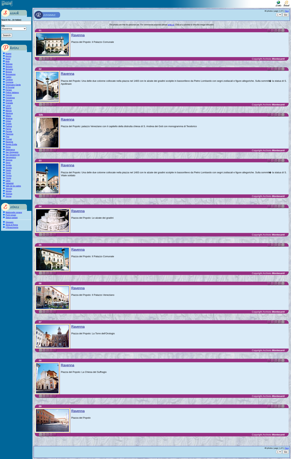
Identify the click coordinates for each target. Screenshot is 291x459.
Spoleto (9, 168)
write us (171, 25)
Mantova (9, 113)
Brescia (9, 72)
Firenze (9, 95)
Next (287, 11)
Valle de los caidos (13, 186)
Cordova (9, 80)
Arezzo (8, 56)
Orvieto (9, 124)
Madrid (8, 108)
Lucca (8, 106)
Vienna (8, 196)
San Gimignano (12, 152)
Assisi (8, 59)
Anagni (8, 54)
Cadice (8, 77)
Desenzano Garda (13, 85)
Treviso (9, 176)
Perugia (9, 131)
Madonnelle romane (14, 212)
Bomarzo (9, 69)
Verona (9, 191)
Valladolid (10, 183)
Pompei (9, 139)
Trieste (8, 178)
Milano (8, 116)
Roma (8, 147)
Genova (9, 100)
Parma (8, 129)
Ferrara (9, 90)
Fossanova (10, 98)
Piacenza (9, 134)
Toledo (8, 170)
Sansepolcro (11, 157)
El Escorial (10, 87)
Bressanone (10, 74)
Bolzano (9, 67)
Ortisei (8, 121)
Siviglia (9, 165)
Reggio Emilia (11, 144)
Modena (9, 118)
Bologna (9, 64)
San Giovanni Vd (12, 155)
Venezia (9, 189)
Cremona (9, 82)
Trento (8, 173)
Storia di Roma (12, 225)
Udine (8, 181)
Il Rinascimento (12, 227)
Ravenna (9, 142)
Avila (8, 61)
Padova (9, 126)
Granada (9, 103)
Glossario (9, 222)
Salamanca (10, 150)
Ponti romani (11, 215)
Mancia (9, 111)
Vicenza (9, 194)
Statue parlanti (12, 218)
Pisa (7, 137)
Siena (8, 163)
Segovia (9, 160)
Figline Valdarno (12, 93)
